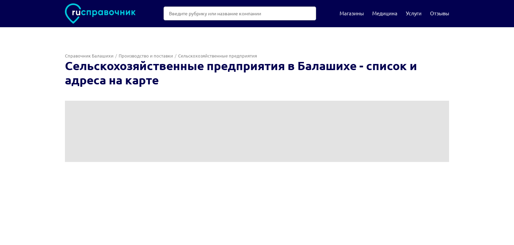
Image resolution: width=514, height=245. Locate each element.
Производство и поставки (146, 56)
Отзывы (439, 13)
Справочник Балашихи (89, 56)
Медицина (384, 13)
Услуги (414, 13)
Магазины (352, 13)
